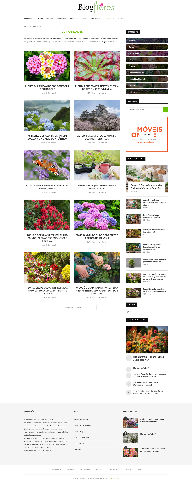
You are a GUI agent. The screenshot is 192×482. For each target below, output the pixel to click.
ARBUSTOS (28, 18)
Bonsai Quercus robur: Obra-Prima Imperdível (154, 231)
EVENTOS (121, 18)
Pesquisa (165, 109)
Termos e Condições (81, 438)
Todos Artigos (79, 444)
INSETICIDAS (95, 18)
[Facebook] (55, 469)
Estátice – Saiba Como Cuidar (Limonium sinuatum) (152, 420)
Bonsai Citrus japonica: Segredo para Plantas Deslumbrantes (152, 247)
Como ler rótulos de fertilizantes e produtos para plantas (154, 202)
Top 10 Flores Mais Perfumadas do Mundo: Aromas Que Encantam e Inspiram (47, 238)
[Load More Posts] (72, 307)
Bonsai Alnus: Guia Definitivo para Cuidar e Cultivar (154, 260)
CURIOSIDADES (109, 18)
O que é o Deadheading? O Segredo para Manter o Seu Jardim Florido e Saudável (97, 290)
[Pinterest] (99, 469)
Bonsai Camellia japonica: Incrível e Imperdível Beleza (154, 290)
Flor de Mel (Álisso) (141, 368)
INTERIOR (49, 18)
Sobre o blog (78, 432)
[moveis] (147, 134)
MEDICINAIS (74, 18)
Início (26, 26)
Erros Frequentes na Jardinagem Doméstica (152, 216)
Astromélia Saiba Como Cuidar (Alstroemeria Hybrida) (152, 450)
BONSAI (85, 18)
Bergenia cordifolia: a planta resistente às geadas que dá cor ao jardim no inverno (154, 276)
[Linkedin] (113, 469)
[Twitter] (69, 469)
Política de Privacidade (82, 426)
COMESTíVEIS (61, 18)
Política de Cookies (81, 419)
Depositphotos (114, 478)
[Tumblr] (126, 469)
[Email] (138, 469)
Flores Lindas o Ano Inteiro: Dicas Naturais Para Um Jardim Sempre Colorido (47, 290)
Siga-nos (129, 312)
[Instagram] (84, 469)
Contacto (77, 450)
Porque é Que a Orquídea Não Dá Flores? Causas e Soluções (146, 187)
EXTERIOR (39, 18)
